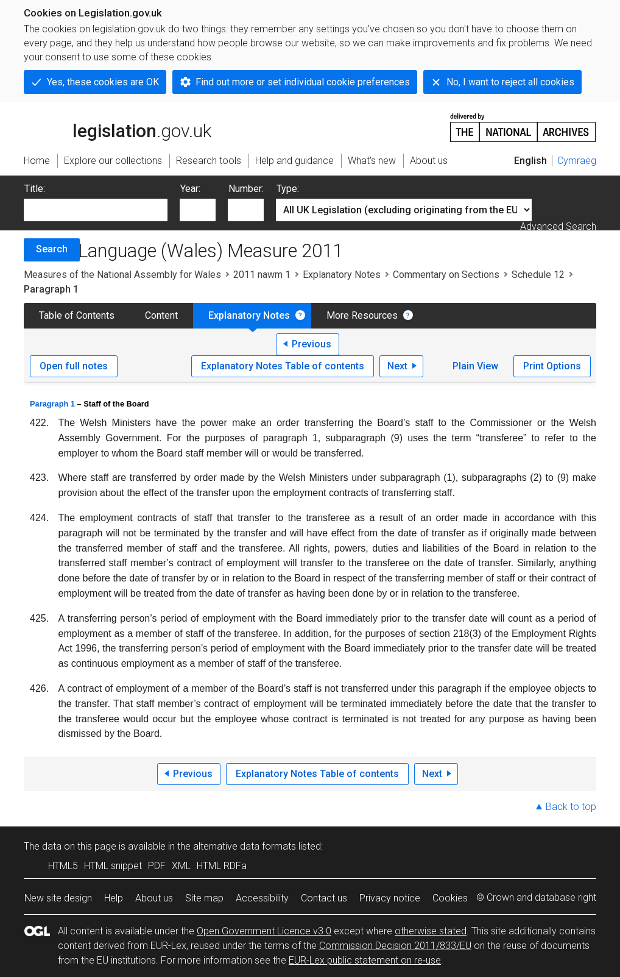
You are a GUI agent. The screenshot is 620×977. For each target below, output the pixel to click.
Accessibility (262, 898)
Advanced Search (558, 226)
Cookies (450, 898)
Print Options (552, 366)
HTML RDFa (222, 866)
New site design (58, 898)
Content (161, 315)
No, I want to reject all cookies (510, 82)
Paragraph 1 (52, 403)
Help (113, 898)
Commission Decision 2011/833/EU (395, 945)
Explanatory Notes (342, 274)
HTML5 (63, 866)
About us (154, 898)
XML (181, 866)
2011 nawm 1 (262, 274)
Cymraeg (576, 160)
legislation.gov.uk (117, 126)
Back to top (571, 806)
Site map (204, 898)
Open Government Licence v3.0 (264, 931)
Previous (311, 344)
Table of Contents (76, 315)
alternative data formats (244, 846)
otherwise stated (431, 931)
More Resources (362, 315)
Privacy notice (389, 898)
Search (52, 249)
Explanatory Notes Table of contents (282, 366)
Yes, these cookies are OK (103, 82)
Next (397, 366)
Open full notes (74, 366)
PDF (157, 866)
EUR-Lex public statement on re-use (365, 960)
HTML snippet (113, 866)
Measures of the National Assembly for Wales (122, 274)
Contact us (324, 898)
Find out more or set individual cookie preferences (303, 82)
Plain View (475, 366)
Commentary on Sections (446, 274)
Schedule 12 (538, 274)
